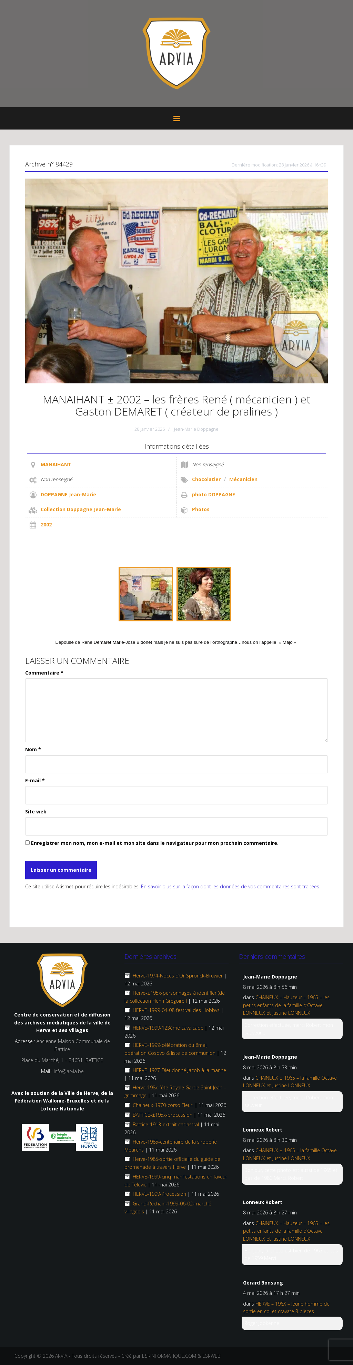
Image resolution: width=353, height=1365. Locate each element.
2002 (46, 524)
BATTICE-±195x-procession (162, 1114)
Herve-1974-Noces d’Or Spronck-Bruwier (178, 975)
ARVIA (61, 1356)
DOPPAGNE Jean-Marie (68, 494)
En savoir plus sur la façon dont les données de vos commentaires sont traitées (230, 886)
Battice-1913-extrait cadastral (166, 1124)
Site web (36, 811)
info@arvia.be (69, 1071)
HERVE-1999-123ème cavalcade (168, 1027)
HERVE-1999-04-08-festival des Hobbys (176, 1010)
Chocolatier (206, 479)
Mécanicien (243, 479)
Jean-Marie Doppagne (196, 429)
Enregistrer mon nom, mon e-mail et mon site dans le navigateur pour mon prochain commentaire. (155, 843)
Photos (201, 509)
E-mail (35, 780)
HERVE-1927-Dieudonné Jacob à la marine (179, 1070)
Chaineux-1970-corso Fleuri (163, 1105)
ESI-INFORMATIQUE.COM (169, 1356)
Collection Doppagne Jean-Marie (81, 509)
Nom (33, 749)
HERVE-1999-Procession (159, 1194)
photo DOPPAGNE (213, 494)
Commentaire (44, 672)
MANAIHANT (56, 464)
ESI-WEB (211, 1356)
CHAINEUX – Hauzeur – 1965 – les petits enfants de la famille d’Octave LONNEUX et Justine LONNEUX (286, 1005)
